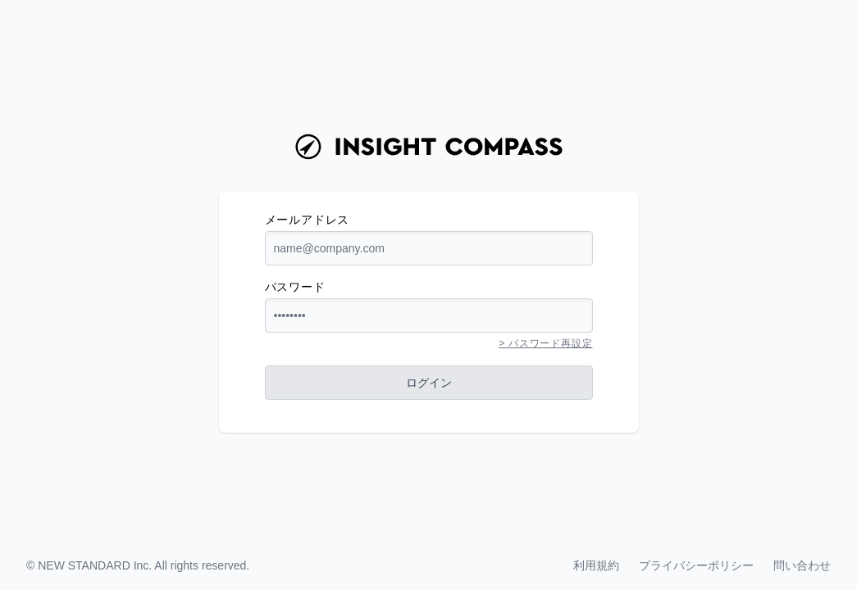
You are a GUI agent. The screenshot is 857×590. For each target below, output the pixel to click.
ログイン (429, 382)
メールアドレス (307, 219)
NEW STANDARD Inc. (95, 565)
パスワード (295, 286)
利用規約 (596, 565)
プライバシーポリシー (696, 565)
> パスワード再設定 (545, 343)
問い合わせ (802, 565)
